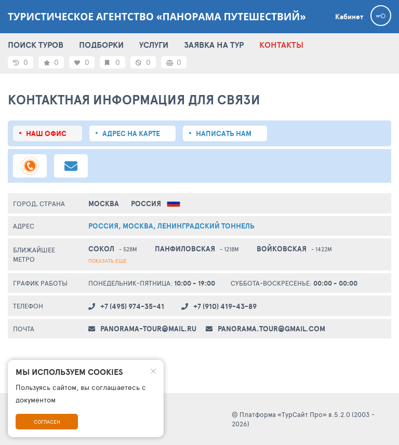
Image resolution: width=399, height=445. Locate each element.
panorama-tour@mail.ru (148, 328)
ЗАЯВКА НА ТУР (214, 44)
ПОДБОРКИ (101, 44)
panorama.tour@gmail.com (271, 328)
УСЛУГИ (153, 44)
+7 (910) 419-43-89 (225, 306)
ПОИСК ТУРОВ (35, 44)
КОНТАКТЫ (281, 44)
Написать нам (223, 133)
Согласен (47, 421)
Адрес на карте (131, 133)
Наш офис (46, 133)
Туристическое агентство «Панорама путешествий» (157, 16)
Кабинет (349, 16)
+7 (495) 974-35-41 (132, 306)
